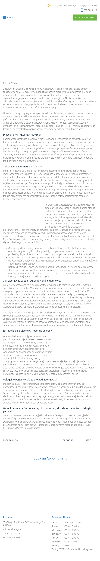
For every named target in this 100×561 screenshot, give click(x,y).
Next (88, 440)
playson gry (33, 139)
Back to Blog (10, 440)
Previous (68, 440)
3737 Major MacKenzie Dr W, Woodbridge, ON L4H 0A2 (72, 5)
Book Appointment (85, 17)
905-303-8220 (89, 10)
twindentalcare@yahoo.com (16, 529)
